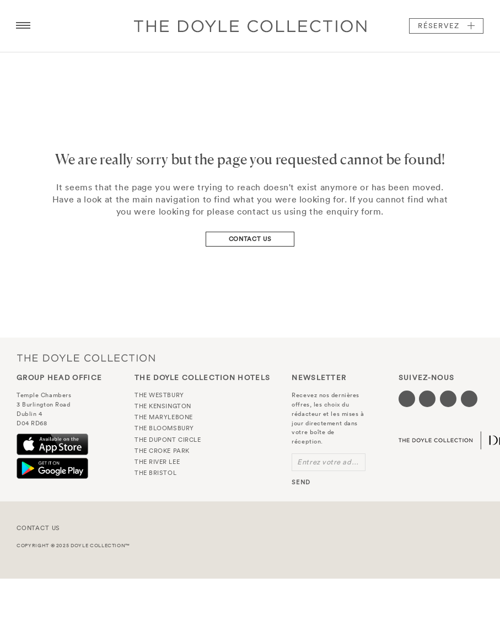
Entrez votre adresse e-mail (331, 462)
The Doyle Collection (86, 358)
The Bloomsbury (164, 428)
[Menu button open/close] (23, 26)
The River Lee (157, 461)
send (301, 482)
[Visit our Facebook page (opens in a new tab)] (407, 399)
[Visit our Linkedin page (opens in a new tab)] (469, 399)
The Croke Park (162, 450)
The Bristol (155, 472)
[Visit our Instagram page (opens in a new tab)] (448, 399)
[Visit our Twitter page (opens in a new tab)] (427, 399)
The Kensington (163, 406)
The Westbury (159, 395)
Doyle (250, 26)
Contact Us (250, 238)
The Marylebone (164, 417)
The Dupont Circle (168, 439)
